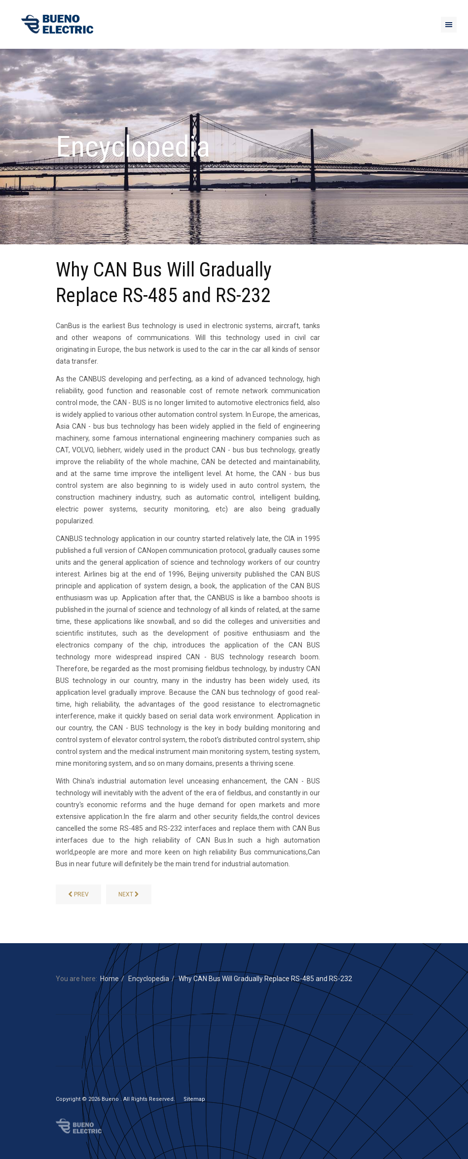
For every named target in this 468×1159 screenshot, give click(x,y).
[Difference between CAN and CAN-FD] (128, 894)
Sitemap (194, 1099)
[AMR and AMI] (78, 894)
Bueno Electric (79, 1126)
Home (109, 979)
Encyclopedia (148, 979)
